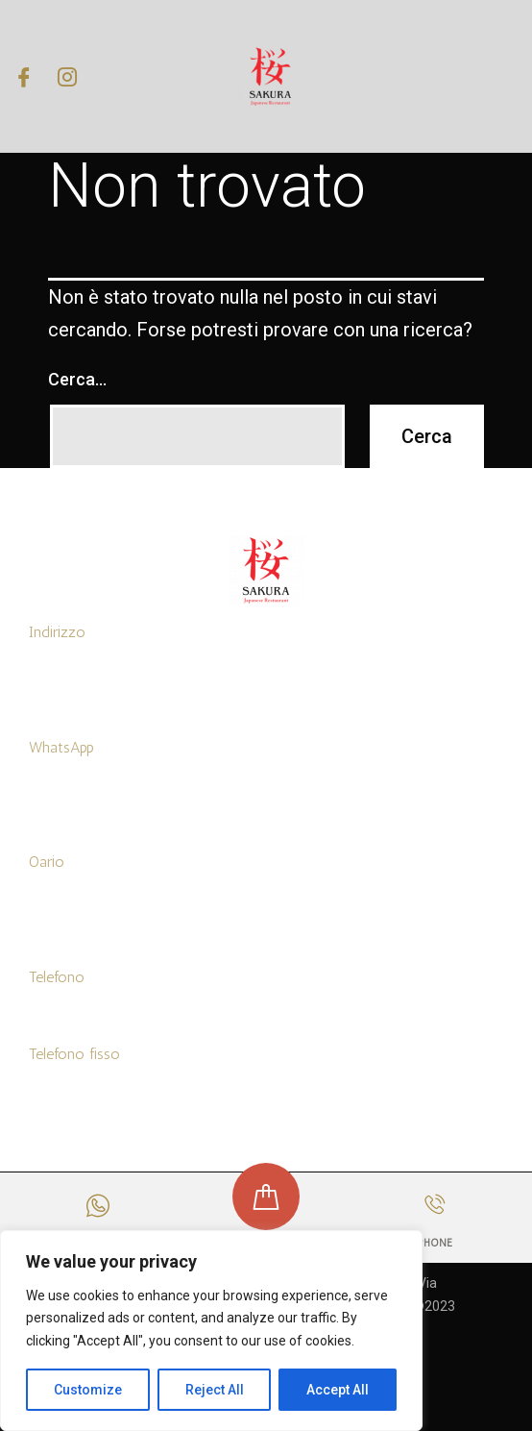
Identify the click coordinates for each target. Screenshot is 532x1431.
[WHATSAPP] (98, 1206)
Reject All (214, 1389)
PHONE (434, 1243)
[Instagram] (67, 76)
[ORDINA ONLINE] (266, 1196)
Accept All (337, 1389)
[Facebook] (24, 76)
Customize (88, 1389)
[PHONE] (434, 1203)
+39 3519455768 (77, 785)
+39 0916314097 (79, 1092)
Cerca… (77, 379)
